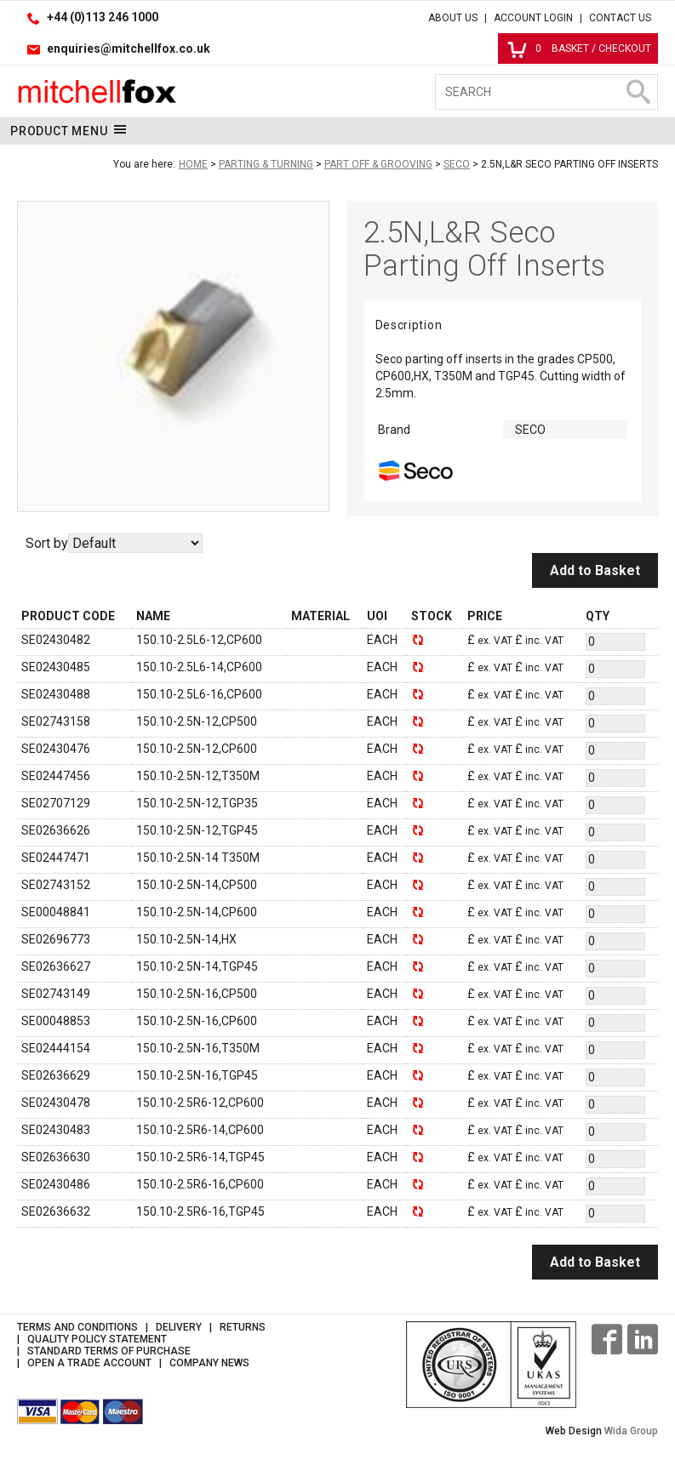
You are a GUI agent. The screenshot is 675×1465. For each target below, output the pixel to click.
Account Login (533, 18)
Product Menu (68, 130)
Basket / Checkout (579, 48)
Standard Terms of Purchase (109, 1351)
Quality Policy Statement (97, 1339)
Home (193, 164)
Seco (456, 164)
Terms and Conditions (77, 1327)
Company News (209, 1363)
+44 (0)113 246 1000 (102, 17)
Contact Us (620, 18)
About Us (453, 18)
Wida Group (631, 1431)
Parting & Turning (266, 164)
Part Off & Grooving (378, 164)
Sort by (47, 543)
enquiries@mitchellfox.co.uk (128, 48)
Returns (243, 1327)
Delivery (179, 1327)
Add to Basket (595, 570)
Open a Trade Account (89, 1363)
